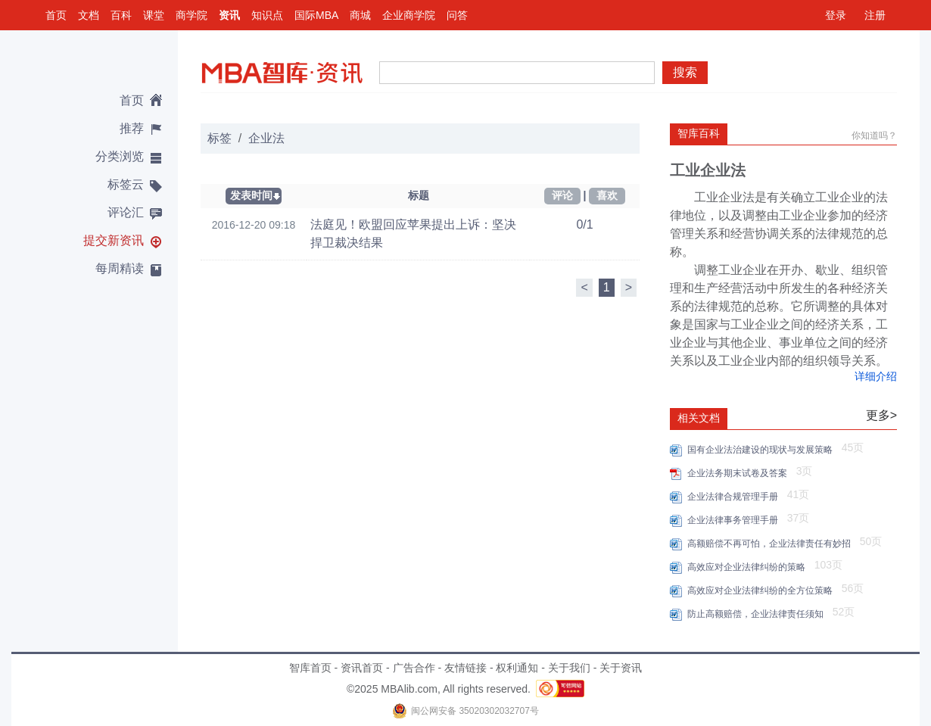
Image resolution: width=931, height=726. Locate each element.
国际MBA (316, 15)
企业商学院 (408, 15)
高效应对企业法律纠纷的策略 (749, 567)
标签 (219, 138)
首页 (56, 15)
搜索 (685, 72)
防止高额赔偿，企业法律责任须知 (758, 614)
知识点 (267, 15)
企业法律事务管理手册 (735, 520)
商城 (360, 15)
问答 (457, 15)
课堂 (153, 15)
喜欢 (607, 195)
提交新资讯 (113, 240)
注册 (875, 15)
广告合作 (414, 668)
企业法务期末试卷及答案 (739, 473)
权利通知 (517, 668)
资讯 (229, 15)
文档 (88, 15)
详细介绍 (876, 376)
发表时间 (251, 195)
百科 (121, 15)
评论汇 (125, 212)
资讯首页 (362, 668)
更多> (881, 415)
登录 (835, 15)
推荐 (132, 128)
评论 (562, 195)
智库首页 (310, 668)
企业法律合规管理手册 (735, 496)
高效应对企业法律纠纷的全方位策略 (762, 590)
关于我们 (569, 668)
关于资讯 (620, 668)
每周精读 (119, 268)
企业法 (266, 138)
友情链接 (465, 668)
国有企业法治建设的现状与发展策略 (762, 449)
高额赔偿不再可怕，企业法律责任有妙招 (771, 543)
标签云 (125, 184)
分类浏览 (119, 156)
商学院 (191, 15)
